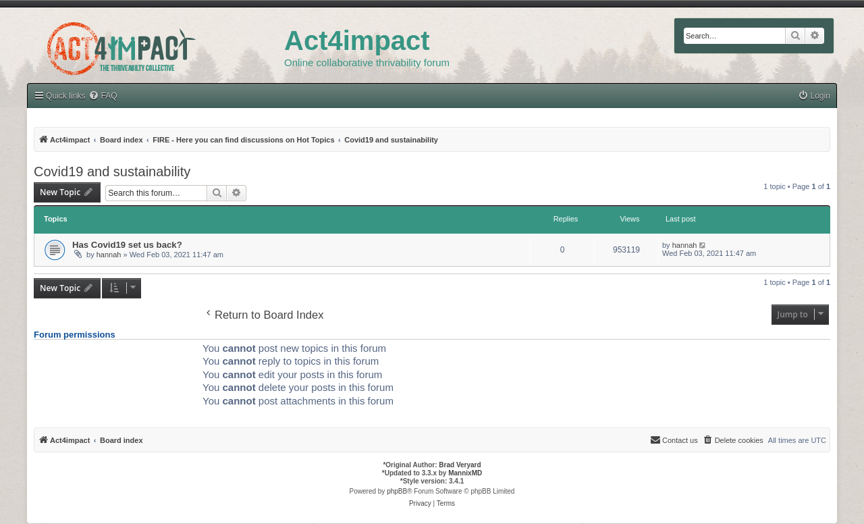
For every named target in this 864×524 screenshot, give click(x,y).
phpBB (397, 491)
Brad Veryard (460, 465)
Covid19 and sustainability (112, 171)
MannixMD (465, 473)
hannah (109, 255)
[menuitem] (814, 96)
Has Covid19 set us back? (127, 245)
